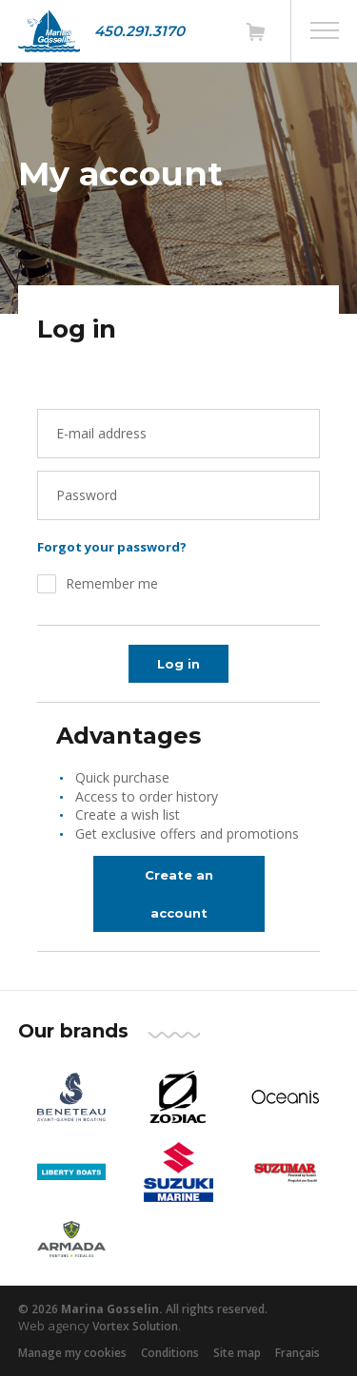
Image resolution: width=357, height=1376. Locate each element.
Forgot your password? (112, 546)
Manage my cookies (72, 1353)
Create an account (179, 894)
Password (86, 495)
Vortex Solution (135, 1326)
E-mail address (101, 433)
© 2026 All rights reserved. (143, 1309)
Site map (237, 1353)
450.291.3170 (139, 31)
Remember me (112, 583)
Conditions (170, 1353)
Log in (178, 663)
